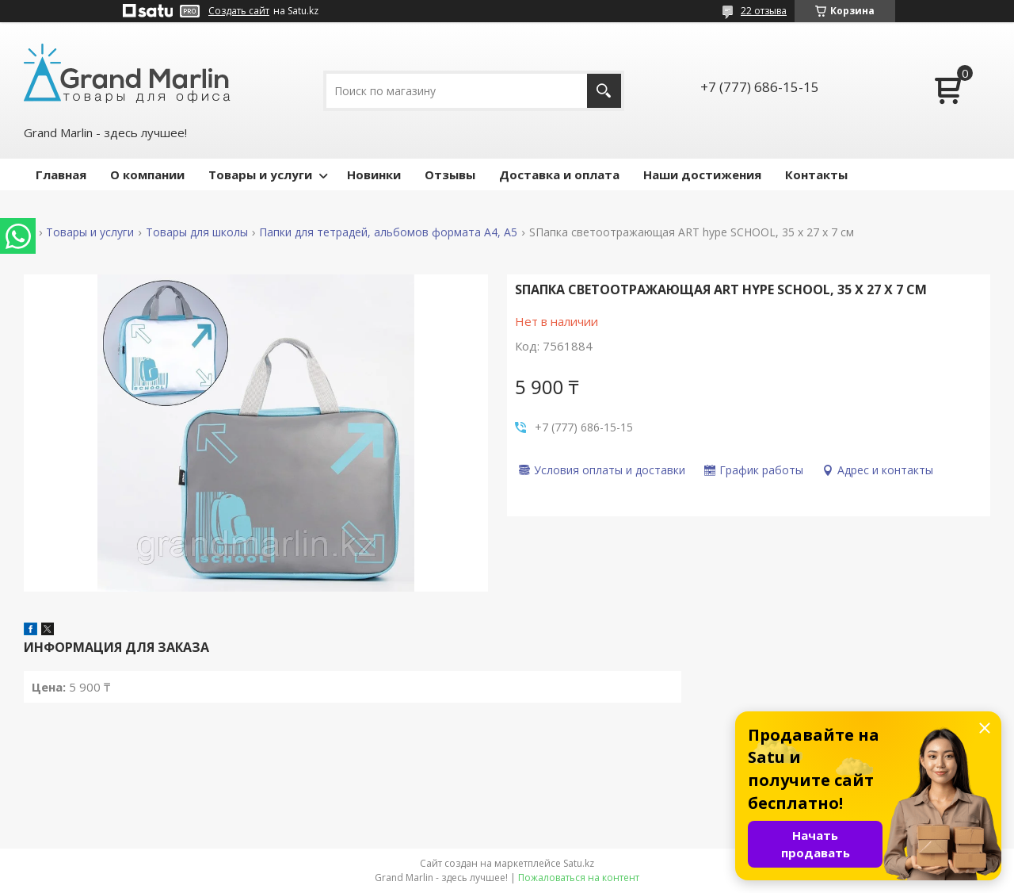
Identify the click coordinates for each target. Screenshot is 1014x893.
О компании (147, 174)
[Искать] (604, 91)
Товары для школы (197, 232)
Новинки (374, 174)
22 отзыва (764, 10)
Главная (61, 174)
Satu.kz (578, 863)
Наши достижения (702, 174)
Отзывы (450, 174)
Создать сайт (238, 11)
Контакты (816, 174)
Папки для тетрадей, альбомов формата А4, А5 (388, 232)
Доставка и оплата (559, 174)
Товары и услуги (260, 174)
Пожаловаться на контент (578, 877)
